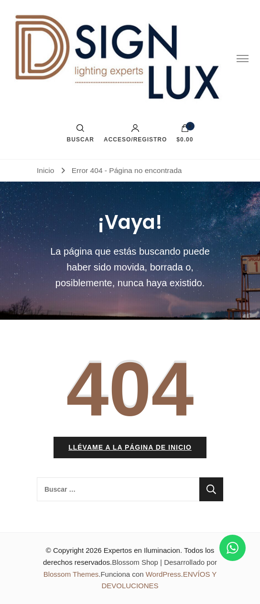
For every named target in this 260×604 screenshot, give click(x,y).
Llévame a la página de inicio (130, 447)
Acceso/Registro (135, 133)
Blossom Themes (71, 574)
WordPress (163, 574)
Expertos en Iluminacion (142, 550)
